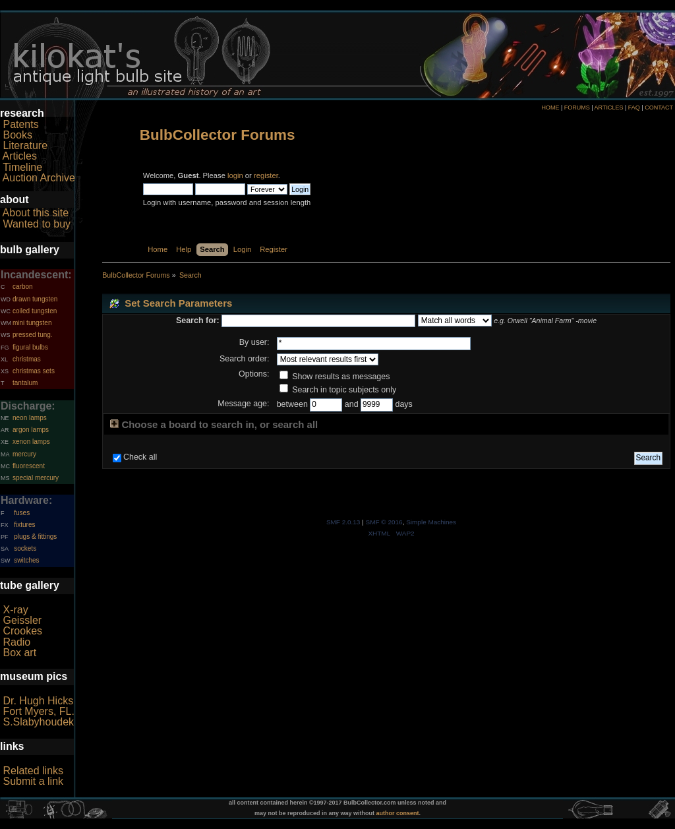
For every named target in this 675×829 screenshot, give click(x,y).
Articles (20, 156)
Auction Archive (39, 177)
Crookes (22, 630)
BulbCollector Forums (217, 135)
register (266, 175)
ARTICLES (609, 107)
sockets (25, 548)
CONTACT (659, 107)
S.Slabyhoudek (38, 721)
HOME (550, 107)
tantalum (25, 382)
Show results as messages (334, 376)
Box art (19, 652)
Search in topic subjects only (338, 389)
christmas (27, 359)
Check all (140, 457)
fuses (22, 512)
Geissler (22, 620)
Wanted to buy (37, 224)
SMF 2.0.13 (343, 522)
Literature (25, 145)
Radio (16, 642)
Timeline (22, 167)
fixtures (24, 524)
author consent (397, 813)
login (235, 175)
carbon (23, 286)
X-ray (15, 609)
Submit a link (33, 781)
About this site (36, 212)
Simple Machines (431, 522)
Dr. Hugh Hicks (38, 700)
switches (26, 560)
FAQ (634, 107)
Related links (33, 770)
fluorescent (29, 466)
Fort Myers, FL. (38, 711)
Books (17, 134)
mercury (24, 454)
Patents (20, 124)
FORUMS (577, 107)
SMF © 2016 (384, 522)
